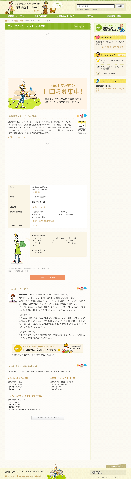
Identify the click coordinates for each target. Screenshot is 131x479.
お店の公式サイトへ (47, 277)
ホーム (9, 21)
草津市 (22, 21)
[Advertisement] (47, 54)
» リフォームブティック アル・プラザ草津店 (25, 396)
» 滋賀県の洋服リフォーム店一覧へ (47, 417)
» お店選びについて (38, 225)
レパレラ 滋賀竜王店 (108, 73)
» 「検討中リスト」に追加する (19, 137)
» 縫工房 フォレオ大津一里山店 (62, 378)
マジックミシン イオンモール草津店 (112, 61)
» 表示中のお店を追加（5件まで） (112, 47)
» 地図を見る (36, 192)
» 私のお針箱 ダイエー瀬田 (18, 378)
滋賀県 (16, 21)
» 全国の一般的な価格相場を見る (43, 221)
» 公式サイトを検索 (38, 207)
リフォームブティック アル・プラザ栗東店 (112, 68)
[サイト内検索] (96, 6)
